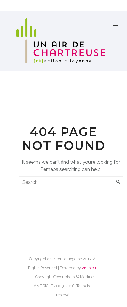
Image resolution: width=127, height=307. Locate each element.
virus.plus (90, 268)
